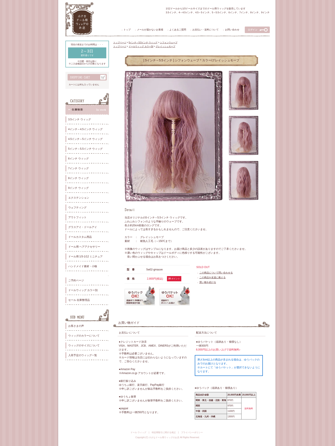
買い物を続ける (207, 282)
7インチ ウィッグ (78, 168)
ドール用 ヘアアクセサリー (84, 246)
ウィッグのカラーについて (84, 335)
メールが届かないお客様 (150, 29)
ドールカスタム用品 (80, 236)
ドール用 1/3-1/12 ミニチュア (85, 256)
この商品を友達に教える (212, 277)
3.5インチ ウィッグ (79, 119)
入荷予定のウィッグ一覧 (82, 355)
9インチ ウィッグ (78, 187)
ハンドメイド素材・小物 (82, 266)
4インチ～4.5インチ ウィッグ (85, 129)
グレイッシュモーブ (165, 46)
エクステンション (78, 197)
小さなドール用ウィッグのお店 (164, 437)
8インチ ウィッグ (78, 178)
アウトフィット (77, 217)
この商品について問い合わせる (216, 272)
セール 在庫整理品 (79, 300)
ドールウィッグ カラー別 (83, 290)
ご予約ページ (76, 280)
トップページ (119, 42)
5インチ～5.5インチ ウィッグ (85, 148)
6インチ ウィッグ (78, 158)
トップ (127, 29)
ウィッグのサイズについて (84, 345)
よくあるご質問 (177, 29)
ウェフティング (77, 207)
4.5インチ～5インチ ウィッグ (85, 139)
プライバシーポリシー (192, 432)
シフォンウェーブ (168, 42)
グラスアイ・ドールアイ (82, 227)
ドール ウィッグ (138, 432)
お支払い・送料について (205, 29)
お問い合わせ (232, 29)
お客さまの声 (76, 325)
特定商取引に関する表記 (164, 432)
